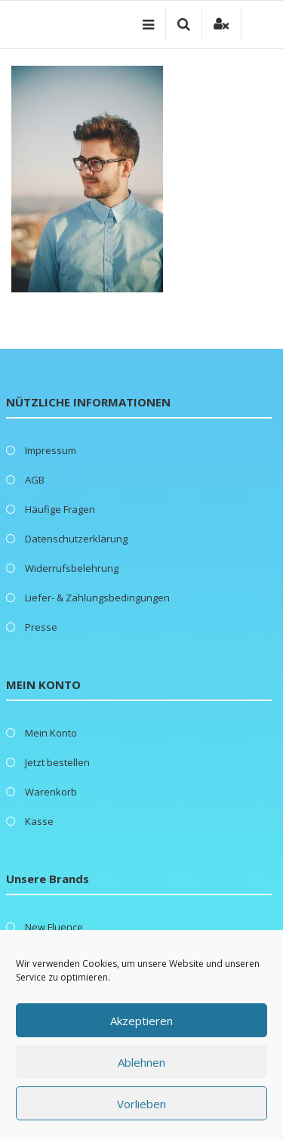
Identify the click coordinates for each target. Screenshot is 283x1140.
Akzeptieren (141, 1020)
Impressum (50, 450)
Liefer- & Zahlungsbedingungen (97, 597)
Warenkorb (51, 792)
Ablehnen (141, 1062)
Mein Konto (51, 733)
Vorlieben (141, 1103)
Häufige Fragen (60, 509)
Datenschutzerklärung (76, 538)
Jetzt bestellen (57, 762)
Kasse (39, 821)
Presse (41, 627)
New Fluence (54, 927)
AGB (35, 480)
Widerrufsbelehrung (71, 568)
